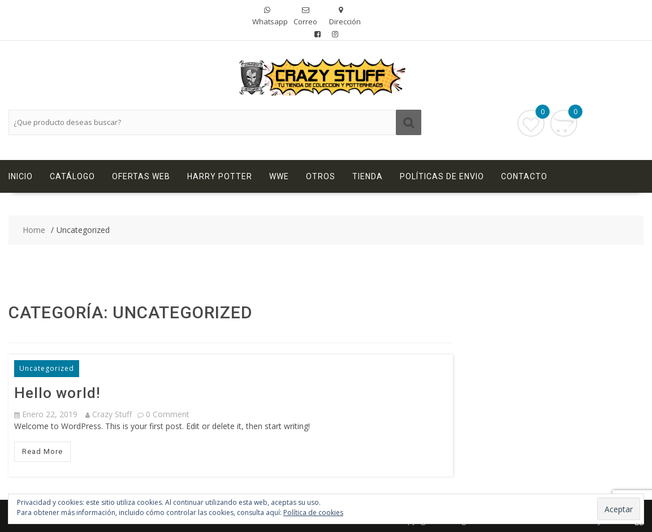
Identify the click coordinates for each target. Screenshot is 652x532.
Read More (42, 451)
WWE (279, 176)
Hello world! (57, 392)
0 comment (167, 414)
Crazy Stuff (108, 414)
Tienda (367, 176)
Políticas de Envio (442, 176)
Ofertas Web (141, 176)
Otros (320, 176)
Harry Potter (219, 176)
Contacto (524, 176)
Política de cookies (313, 512)
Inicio (20, 176)
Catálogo (72, 176)
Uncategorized (46, 368)
